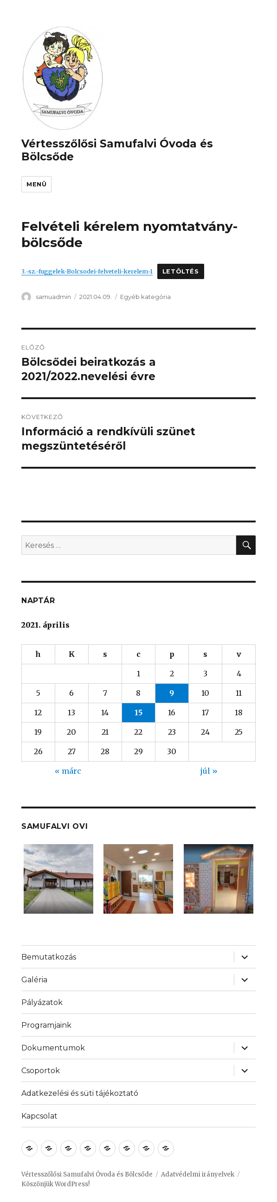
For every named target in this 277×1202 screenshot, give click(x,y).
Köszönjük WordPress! (55, 1184)
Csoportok (40, 1070)
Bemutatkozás (48, 957)
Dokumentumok (53, 1047)
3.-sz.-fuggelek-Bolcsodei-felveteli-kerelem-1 (87, 271)
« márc (68, 771)
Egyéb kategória (145, 296)
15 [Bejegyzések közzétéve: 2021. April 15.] (138, 712)
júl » (209, 771)
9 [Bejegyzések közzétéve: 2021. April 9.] (171, 693)
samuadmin (53, 296)
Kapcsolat (39, 1116)
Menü (36, 184)
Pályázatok (42, 1002)
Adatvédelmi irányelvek (197, 1174)
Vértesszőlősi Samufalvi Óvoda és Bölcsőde (87, 1174)
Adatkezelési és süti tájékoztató (79, 1093)
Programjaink (46, 1025)
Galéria (34, 979)
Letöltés (180, 271)
